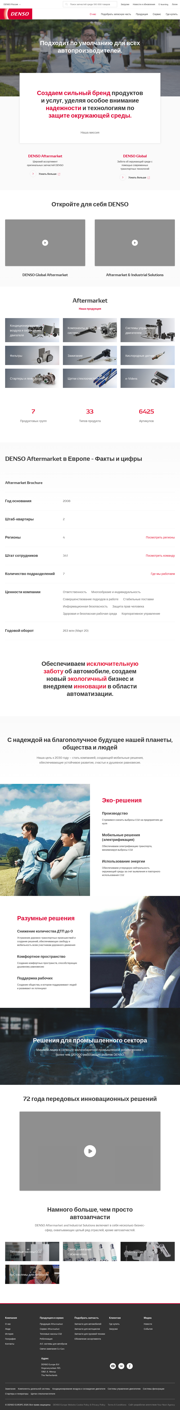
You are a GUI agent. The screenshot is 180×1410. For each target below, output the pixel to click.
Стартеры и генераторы (26, 378)
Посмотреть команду (160, 555)
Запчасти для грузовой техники (89, 1333)
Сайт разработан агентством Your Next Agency (152, 1404)
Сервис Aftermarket (50, 1328)
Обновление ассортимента (87, 1338)
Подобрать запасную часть (116, 14)
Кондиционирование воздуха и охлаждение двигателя (25, 330)
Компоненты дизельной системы (84, 330)
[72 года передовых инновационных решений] (90, 1151)
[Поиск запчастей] (90, 4)
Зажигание (75, 355)
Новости (148, 1323)
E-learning (163, 4)
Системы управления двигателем (140, 330)
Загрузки (125, 4)
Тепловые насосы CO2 (25, 1251)
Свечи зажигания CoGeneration (80, 1251)
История (9, 1333)
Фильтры (16, 355)
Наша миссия (90, 132)
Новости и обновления (144, 4)
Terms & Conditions (117, 1404)
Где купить (172, 14)
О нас (93, 14)
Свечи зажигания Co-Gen (52, 1348)
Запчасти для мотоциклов (87, 1328)
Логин (175, 4)
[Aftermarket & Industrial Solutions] (135, 242)
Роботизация (134, 1251)
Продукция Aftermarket (51, 1323)
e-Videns (131, 378)
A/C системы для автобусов (29, 1274)
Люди (7, 1328)
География (10, 1338)
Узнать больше (50, 174)
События (148, 1328)
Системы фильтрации (153, 1388)
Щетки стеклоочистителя (85, 378)
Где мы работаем (163, 573)
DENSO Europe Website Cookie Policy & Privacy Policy (79, 1404)
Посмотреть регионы (160, 537)
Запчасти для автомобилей (87, 1323)
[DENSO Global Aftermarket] (45, 242)
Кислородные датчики (140, 355)
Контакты (9, 1343)
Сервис (157, 14)
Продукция (142, 14)
